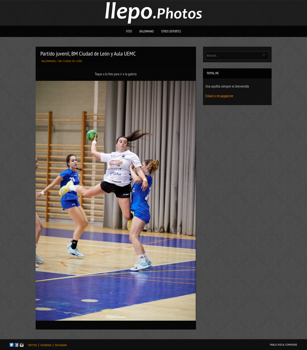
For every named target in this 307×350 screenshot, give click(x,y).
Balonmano (146, 31)
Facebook (46, 345)
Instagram (61, 345)
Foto (129, 31)
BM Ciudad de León (70, 61)
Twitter (32, 345)
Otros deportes (171, 31)
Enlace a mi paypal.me (219, 96)
